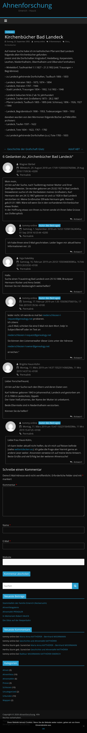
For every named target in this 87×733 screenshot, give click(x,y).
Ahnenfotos (8, 674)
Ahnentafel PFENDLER (13, 611)
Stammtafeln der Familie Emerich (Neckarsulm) (25, 603)
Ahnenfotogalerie (11, 607)
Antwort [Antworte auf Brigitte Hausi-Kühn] (78, 416)
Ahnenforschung (27, 5)
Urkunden (7, 696)
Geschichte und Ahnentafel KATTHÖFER (38, 641)
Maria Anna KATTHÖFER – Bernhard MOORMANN (43, 636)
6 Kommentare (54, 41)
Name (7, 525)
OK (43, 729)
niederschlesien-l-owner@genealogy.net (29, 346)
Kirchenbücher (10, 45)
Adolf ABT (75, 149)
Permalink (24, 174)
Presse (6, 683)
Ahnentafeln (8, 678)
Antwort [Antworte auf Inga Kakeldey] (78, 291)
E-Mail (7, 541)
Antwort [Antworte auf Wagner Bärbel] (78, 219)
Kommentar (10, 484)
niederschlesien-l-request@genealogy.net (29, 335)
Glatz (67, 41)
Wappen (6, 700)
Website (7, 557)
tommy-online (39, 41)
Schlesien (10, 32)
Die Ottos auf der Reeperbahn (17, 620)
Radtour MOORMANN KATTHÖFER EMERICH (40, 653)
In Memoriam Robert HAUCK (16, 616)
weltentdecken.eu (23, 449)
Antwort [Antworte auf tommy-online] (78, 251)
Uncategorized (9, 691)
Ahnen (6, 670)
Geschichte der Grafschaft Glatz (24, 149)
